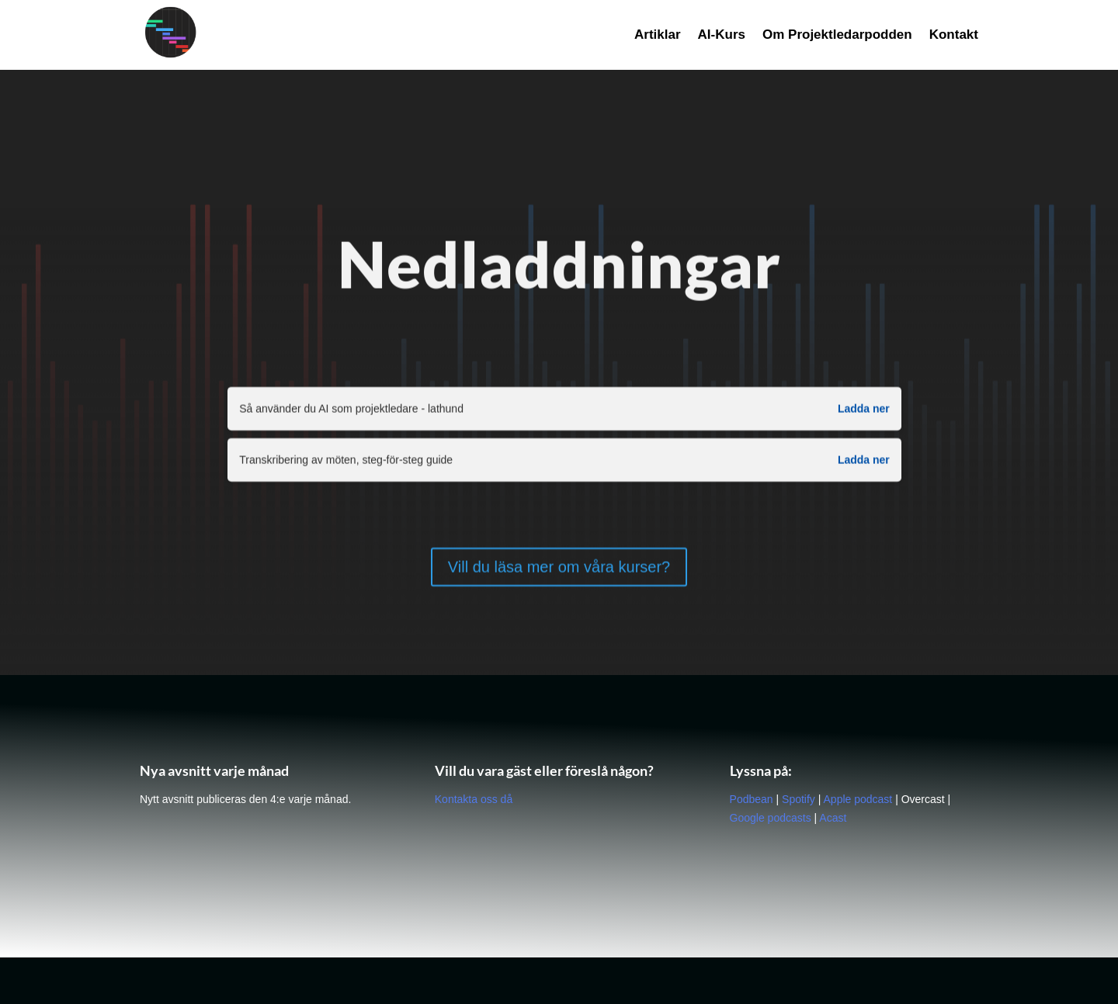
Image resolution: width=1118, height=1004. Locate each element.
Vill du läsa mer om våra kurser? (559, 568)
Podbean (751, 799)
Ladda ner (864, 411)
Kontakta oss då (473, 799)
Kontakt (953, 35)
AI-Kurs (721, 35)
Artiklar (657, 35)
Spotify (798, 799)
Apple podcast (858, 799)
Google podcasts (770, 818)
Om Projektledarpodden (837, 35)
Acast (832, 818)
